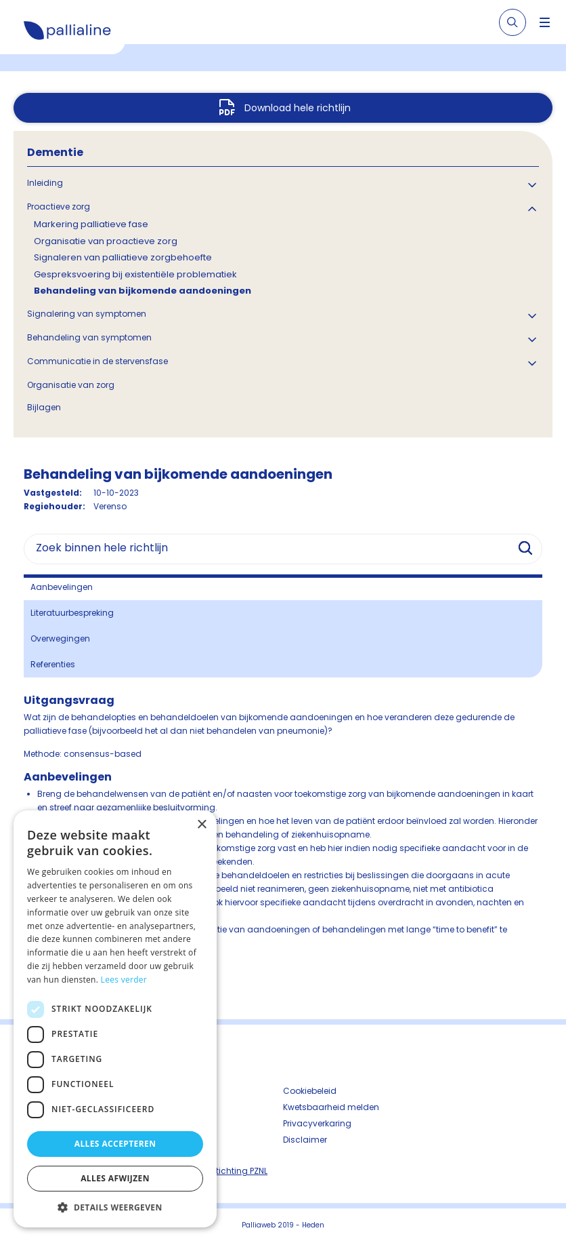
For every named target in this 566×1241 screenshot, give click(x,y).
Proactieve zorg (58, 206)
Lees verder (124, 979)
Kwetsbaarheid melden (331, 1107)
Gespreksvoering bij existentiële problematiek (135, 274)
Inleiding (45, 183)
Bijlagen (44, 407)
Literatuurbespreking (72, 612)
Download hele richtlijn (297, 108)
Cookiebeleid (309, 1091)
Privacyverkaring (317, 1123)
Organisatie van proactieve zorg (105, 241)
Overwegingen (60, 638)
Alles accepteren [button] (115, 1143)
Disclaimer (305, 1139)
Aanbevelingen (61, 587)
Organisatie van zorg (70, 385)
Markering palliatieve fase (91, 224)
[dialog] (115, 1018)
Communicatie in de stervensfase (97, 361)
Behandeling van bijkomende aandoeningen (142, 290)
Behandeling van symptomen (89, 337)
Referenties (52, 664)
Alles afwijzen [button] (115, 1178)
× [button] (201, 825)
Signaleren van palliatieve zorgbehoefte (123, 257)
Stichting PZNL (239, 1171)
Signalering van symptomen (86, 313)
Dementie (55, 152)
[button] (115, 1207)
